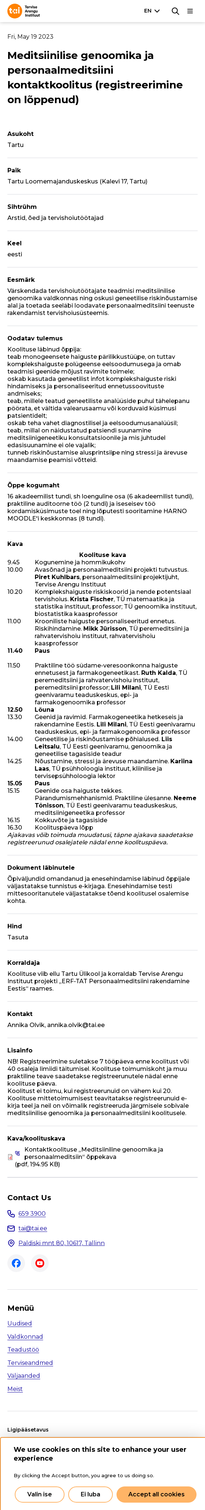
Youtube (40, 1263)
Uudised (19, 1323)
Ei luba (90, 1494)
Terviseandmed (30, 1362)
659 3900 (32, 1213)
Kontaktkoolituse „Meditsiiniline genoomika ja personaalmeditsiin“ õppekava (93, 1153)
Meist (15, 1388)
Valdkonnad (25, 1336)
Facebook (16, 1263)
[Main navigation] (190, 11)
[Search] (175, 11)
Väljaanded (23, 1375)
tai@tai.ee (32, 1228)
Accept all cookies (156, 1494)
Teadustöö (23, 1349)
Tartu (15, 144)
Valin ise (39, 1494)
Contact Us (29, 1197)
